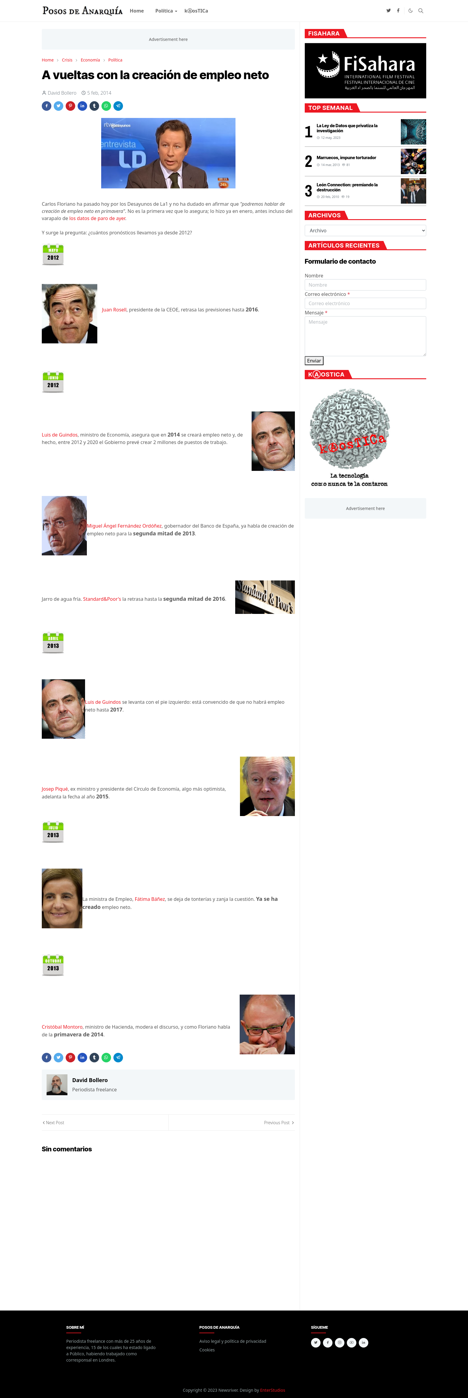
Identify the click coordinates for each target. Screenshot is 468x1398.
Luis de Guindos (60, 434)
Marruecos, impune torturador (346, 157)
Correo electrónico (327, 294)
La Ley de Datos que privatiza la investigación (347, 128)
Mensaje (316, 312)
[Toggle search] (420, 10)
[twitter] (388, 10)
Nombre (314, 275)
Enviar (314, 360)
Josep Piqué (55, 789)
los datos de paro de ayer (97, 218)
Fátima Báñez (150, 899)
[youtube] (351, 1343)
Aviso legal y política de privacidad (232, 1341)
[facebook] (398, 10)
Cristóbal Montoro (62, 1027)
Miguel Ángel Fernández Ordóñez (124, 526)
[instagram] (339, 1343)
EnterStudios (272, 1390)
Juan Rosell (114, 309)
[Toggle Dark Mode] (410, 11)
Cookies (207, 1350)
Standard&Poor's (102, 599)
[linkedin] (363, 1343)
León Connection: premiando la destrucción (347, 187)
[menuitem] (137, 10)
